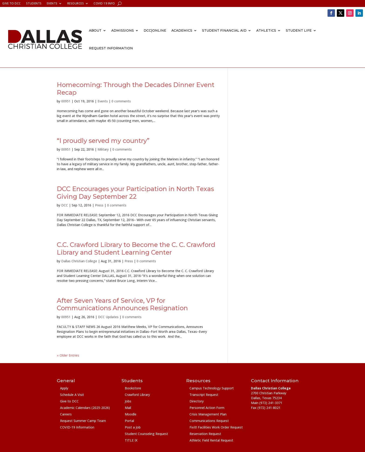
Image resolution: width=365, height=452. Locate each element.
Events (52, 3)
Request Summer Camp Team (83, 420)
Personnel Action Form (206, 407)
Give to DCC (11, 3)
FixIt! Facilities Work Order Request (216, 427)
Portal (129, 420)
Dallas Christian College (79, 261)
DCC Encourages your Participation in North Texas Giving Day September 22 (135, 192)
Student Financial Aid (224, 30)
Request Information (111, 48)
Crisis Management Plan (207, 414)
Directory (196, 401)
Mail (128, 407)
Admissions (122, 30)
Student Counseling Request (146, 434)
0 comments (121, 101)
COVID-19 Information (77, 427)
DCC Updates (108, 317)
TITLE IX (131, 440)
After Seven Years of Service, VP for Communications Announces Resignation (122, 304)
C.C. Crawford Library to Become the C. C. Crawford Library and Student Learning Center (136, 248)
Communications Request (209, 420)
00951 (66, 101)
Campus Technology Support (211, 388)
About (95, 30)
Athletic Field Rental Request (211, 440)
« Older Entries (68, 355)
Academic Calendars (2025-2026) (85, 407)
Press (99, 205)
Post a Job (133, 427)
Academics (181, 30)
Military (103, 149)
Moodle (130, 414)
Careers (66, 414)
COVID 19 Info (104, 3)
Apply (64, 388)
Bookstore (133, 388)
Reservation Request (205, 434)
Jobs (128, 401)
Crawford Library (137, 394)
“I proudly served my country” (103, 141)
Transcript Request (203, 394)
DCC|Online (155, 30)
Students (34, 3)
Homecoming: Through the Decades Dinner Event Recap (135, 88)
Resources (75, 3)
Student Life (299, 30)
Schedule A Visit (72, 394)
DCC (64, 205)
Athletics (266, 30)
